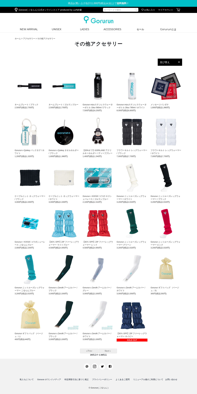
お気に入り (148, 10)
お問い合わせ (171, 379)
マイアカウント (165, 10)
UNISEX (56, 29)
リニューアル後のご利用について (148, 379)
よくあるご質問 (123, 379)
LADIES (84, 29)
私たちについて (27, 379)
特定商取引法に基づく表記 (76, 379)
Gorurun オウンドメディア (49, 379)
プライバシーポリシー (102, 379)
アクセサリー (29, 38)
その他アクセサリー (46, 38)
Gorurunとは (168, 29)
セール (140, 29)
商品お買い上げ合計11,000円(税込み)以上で (98, 3)
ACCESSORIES (112, 29)
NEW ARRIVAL (29, 29)
